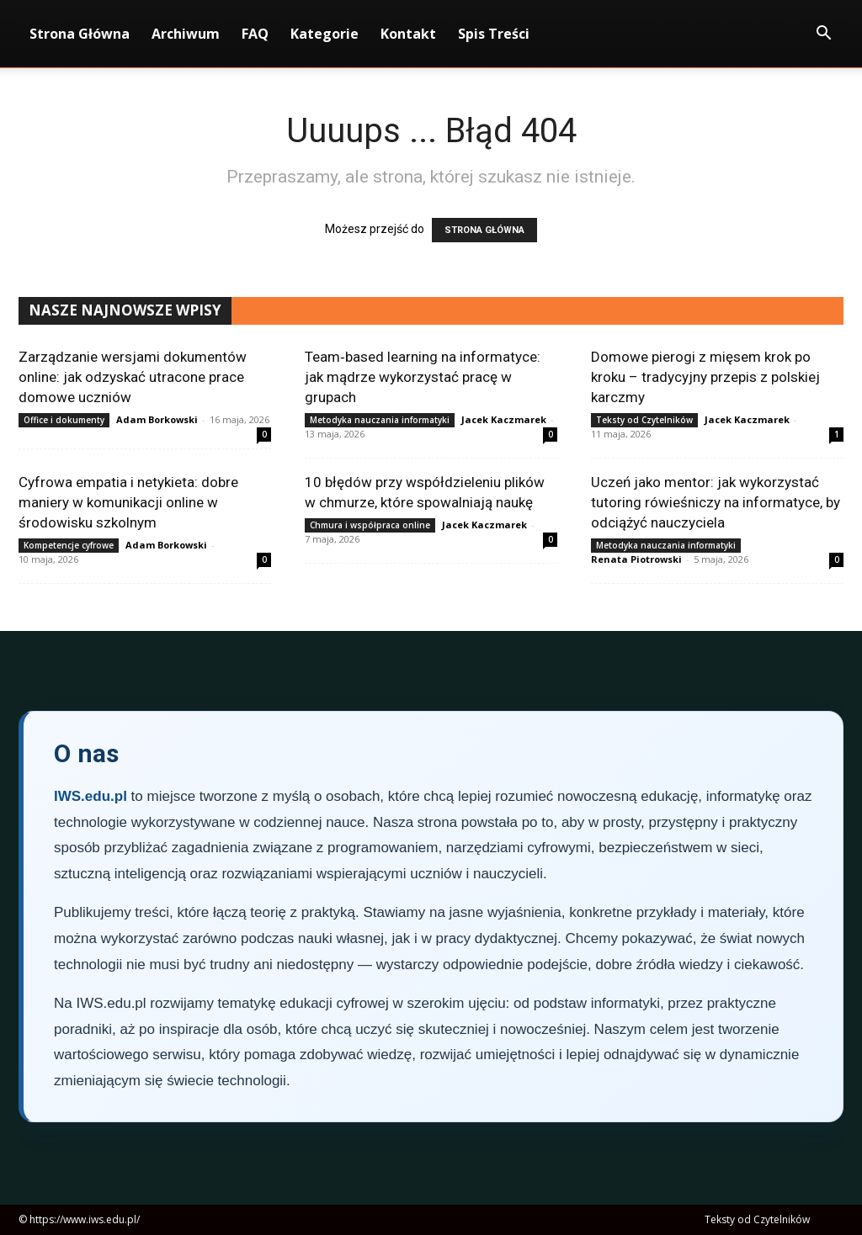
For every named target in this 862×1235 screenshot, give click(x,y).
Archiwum (186, 33)
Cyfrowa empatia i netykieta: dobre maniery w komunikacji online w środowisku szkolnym (128, 502)
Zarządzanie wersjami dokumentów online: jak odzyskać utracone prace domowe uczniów (133, 376)
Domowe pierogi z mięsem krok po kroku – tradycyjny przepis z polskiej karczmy (705, 376)
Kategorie (324, 33)
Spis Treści (493, 33)
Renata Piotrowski (636, 559)
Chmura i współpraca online (370, 525)
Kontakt (408, 33)
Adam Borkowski (157, 419)
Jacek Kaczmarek (503, 419)
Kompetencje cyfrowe (69, 545)
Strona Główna (79, 33)
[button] (823, 35)
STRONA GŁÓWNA (484, 230)
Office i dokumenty (64, 420)
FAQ (255, 33)
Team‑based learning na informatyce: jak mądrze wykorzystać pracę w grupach (422, 376)
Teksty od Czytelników (644, 420)
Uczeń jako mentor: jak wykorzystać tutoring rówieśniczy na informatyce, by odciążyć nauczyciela (715, 502)
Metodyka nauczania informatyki (380, 420)
